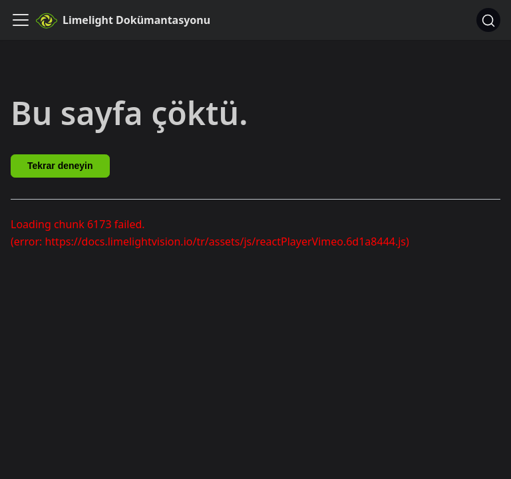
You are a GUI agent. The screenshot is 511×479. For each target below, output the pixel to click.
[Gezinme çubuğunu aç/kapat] (21, 20)
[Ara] (488, 20)
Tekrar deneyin (60, 165)
